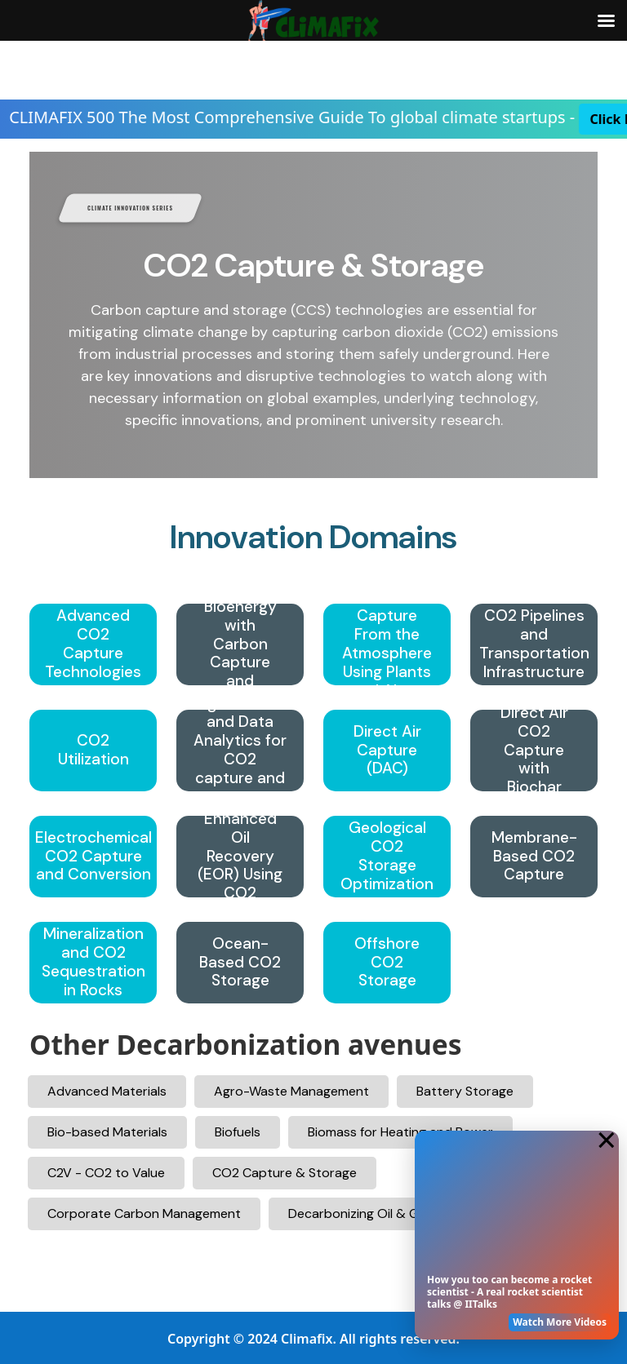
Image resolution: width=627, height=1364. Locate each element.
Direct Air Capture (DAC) (387, 750)
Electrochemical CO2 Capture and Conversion (93, 856)
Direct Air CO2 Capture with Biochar (534, 750)
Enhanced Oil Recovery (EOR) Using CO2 (240, 856)
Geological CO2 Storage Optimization (387, 856)
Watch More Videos (560, 1322)
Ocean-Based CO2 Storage (240, 962)
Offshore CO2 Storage (387, 962)
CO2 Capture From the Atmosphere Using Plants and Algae (387, 645)
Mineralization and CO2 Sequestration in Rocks (93, 962)
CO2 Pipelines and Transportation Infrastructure (534, 644)
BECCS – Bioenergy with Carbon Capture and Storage (240, 644)
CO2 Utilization (93, 750)
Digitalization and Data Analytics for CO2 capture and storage (240, 751)
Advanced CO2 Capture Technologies (93, 644)
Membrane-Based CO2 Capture (534, 856)
